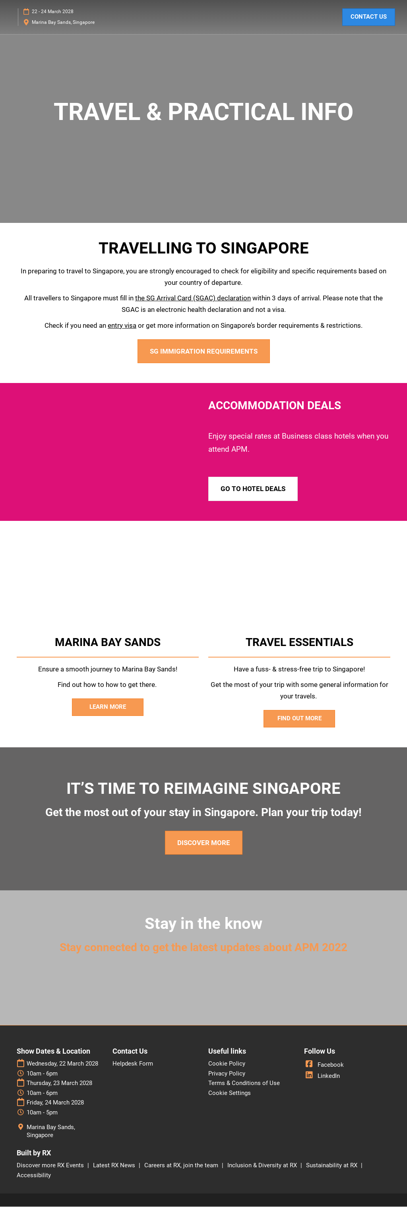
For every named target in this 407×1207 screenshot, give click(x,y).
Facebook (324, 1065)
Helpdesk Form (132, 1064)
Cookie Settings (229, 1093)
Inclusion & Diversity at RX (262, 1165)
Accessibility (34, 1175)
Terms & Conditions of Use (244, 1083)
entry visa (122, 326)
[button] (368, 17)
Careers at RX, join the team (182, 1165)
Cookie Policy (226, 1064)
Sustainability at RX (332, 1165)
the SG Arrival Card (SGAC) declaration (193, 298)
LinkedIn (322, 1076)
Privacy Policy (226, 1073)
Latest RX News (115, 1165)
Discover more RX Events (51, 1165)
